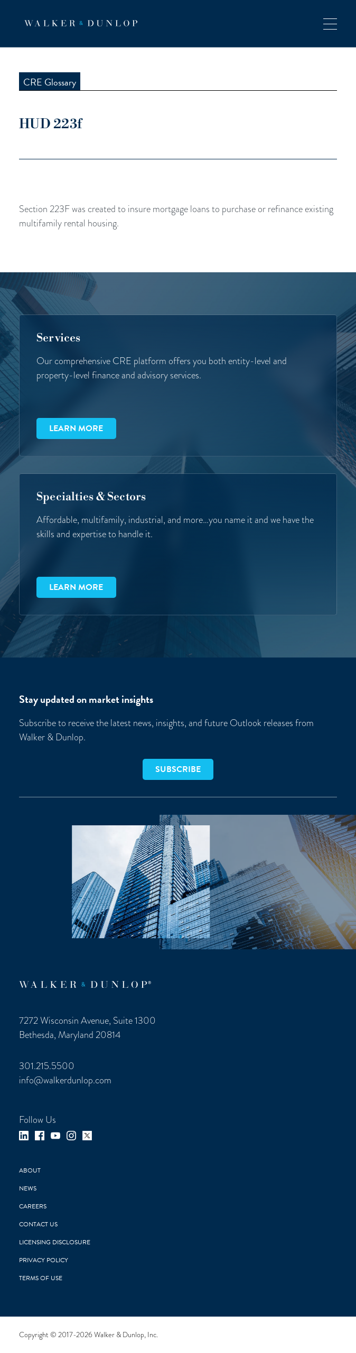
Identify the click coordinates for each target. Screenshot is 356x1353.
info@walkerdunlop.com (65, 1080)
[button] (330, 23)
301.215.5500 (46, 1065)
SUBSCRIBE (178, 769)
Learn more (76, 428)
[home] (78, 23)
